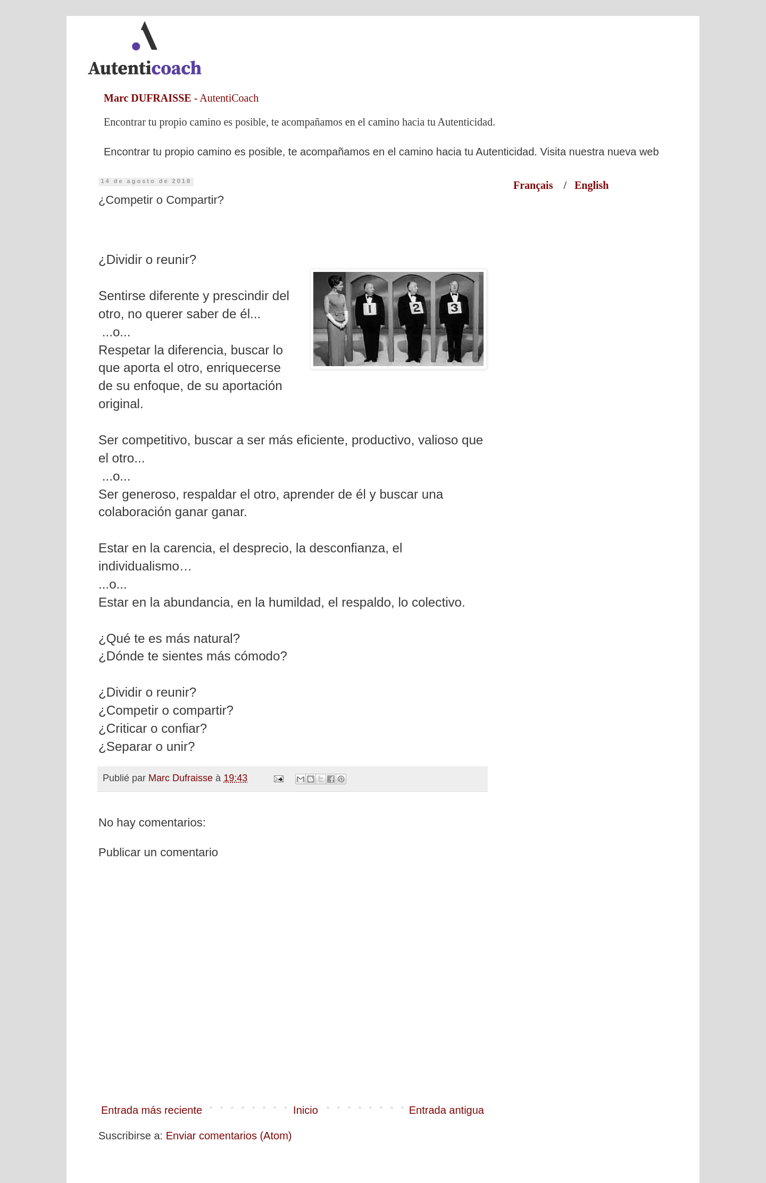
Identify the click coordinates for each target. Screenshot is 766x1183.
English (591, 185)
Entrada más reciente (151, 1110)
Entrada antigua (446, 1110)
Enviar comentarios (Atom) (229, 1135)
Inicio (305, 1110)
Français (538, 185)
